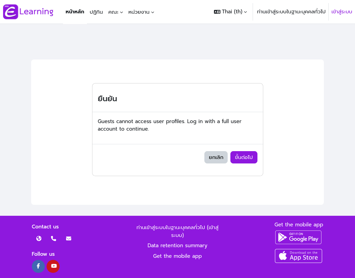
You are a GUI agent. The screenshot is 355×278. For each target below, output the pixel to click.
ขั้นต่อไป (244, 157)
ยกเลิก (216, 157)
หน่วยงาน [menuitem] (139, 12)
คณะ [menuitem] (113, 12)
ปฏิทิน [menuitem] (96, 12)
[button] (230, 12)
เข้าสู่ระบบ (341, 11)
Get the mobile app (177, 256)
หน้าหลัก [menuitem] (75, 11)
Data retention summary (177, 245)
